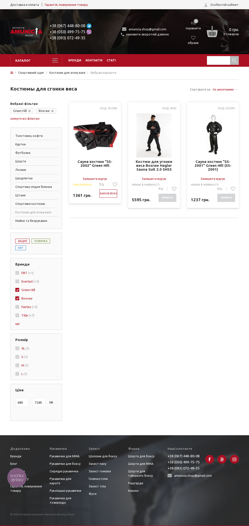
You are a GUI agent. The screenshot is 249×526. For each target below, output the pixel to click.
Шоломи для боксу (103, 456)
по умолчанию (223, 89)
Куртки (20, 144)
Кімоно (133, 490)
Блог (13, 463)
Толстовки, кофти (29, 135)
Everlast (30, 281)
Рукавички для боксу (65, 463)
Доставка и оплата (24, 4)
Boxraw (44, 110)
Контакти (94, 60)
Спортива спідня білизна (33, 186)
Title (27, 315)
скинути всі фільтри (24, 118)
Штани (20, 195)
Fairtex (29, 307)
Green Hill (20, 110)
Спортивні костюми (30, 203)
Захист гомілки (100, 471)
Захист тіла (97, 486)
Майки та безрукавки (31, 220)
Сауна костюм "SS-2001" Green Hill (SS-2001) (213, 165)
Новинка (40, 241)
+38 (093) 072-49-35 (67, 38)
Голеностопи (98, 478)
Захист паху (97, 463)
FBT (27, 273)
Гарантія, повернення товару (66, 4)
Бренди (74, 60)
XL (25, 348)
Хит (20, 247)
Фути (93, 493)
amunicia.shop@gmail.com (147, 29)
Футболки (22, 152)
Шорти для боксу (141, 456)
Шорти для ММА (140, 463)
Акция (22, 241)
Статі (111, 60)
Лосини (20, 169)
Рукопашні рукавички (65, 490)
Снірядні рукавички (64, 471)
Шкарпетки (24, 178)
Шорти (20, 161)
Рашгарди (135, 483)
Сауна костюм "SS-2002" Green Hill (95, 163)
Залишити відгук (95, 178)
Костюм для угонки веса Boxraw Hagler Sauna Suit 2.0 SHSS (154, 165)
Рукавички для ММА (65, 456)
